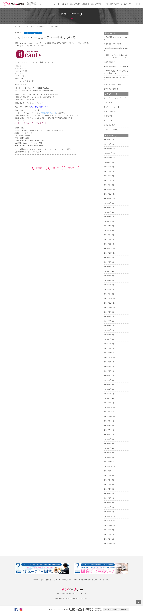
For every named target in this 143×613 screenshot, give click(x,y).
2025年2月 (107, 139)
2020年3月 (107, 394)
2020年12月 (108, 353)
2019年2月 (107, 453)
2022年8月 (107, 262)
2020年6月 (107, 380)
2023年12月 (108, 189)
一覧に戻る (56, 168)
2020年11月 (108, 357)
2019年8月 (107, 425)
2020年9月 (107, 366)
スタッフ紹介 (75, 4)
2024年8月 (107, 167)
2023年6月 (107, 217)
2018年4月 (107, 498)
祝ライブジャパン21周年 (112, 84)
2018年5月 (107, 493)
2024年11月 (108, 153)
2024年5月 (107, 180)
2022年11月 (108, 248)
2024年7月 (107, 171)
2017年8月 (107, 534)
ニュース (107, 102)
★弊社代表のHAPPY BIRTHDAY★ (116, 66)
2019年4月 (107, 444)
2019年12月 (108, 407)
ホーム (56, 4)
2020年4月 (107, 389)
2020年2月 (107, 398)
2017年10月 (108, 525)
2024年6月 (107, 176)
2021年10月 (108, 307)
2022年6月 (107, 271)
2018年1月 (107, 512)
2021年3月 (107, 339)
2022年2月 (107, 289)
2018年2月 (107, 507)
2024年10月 (108, 158)
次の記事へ (71, 168)
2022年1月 (107, 294)
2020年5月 (107, 384)
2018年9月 (107, 475)
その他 (106, 116)
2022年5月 (107, 276)
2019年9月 (107, 421)
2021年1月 (107, 348)
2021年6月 (107, 326)
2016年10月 (108, 543)
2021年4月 (107, 335)
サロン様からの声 (112, 4)
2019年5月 (107, 439)
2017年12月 (108, 516)
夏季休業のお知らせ (111, 89)
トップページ (19, 26)
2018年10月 (108, 471)
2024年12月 (108, 149)
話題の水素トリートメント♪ (113, 62)
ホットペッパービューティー (33, 33)
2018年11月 (108, 466)
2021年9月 (107, 312)
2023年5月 (107, 221)
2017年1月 (107, 539)
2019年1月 (107, 457)
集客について (108, 111)
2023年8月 (107, 208)
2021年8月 (107, 317)
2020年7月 (107, 375)
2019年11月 (108, 412)
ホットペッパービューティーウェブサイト (30, 123)
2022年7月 (107, 267)
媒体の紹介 (108, 125)
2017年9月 (107, 530)
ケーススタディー (127, 4)
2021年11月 (108, 303)
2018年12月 (108, 462)
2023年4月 (107, 226)
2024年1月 (107, 185)
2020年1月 (107, 403)
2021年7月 (107, 321)
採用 (138, 4)
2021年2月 (107, 344)
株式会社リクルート (48, 113)
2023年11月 (108, 194)
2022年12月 (108, 244)
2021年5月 (107, 330)
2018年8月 (107, 480)
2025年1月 (107, 144)
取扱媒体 (85, 4)
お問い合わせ (46, 580)
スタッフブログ (97, 4)
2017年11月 (108, 521)
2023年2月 (107, 235)
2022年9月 (107, 257)
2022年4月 (107, 280)
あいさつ (107, 120)
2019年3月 (107, 448)
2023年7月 (107, 212)
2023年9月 (107, 203)
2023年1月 (107, 239)
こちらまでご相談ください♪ (40, 107)
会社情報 (64, 4)
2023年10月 (108, 198)
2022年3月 (107, 285)
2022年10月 (108, 253)
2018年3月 (107, 503)
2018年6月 (107, 489)
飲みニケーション (110, 107)
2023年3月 (107, 230)
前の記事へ (40, 168)
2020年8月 (107, 371)
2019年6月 (107, 434)
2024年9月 (107, 162)
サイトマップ (105, 580)
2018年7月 (107, 484)
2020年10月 (108, 362)
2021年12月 (108, 298)
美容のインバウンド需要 (112, 44)
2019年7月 (107, 430)
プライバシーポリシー (62, 580)
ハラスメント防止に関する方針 (85, 580)
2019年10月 (108, 416)
